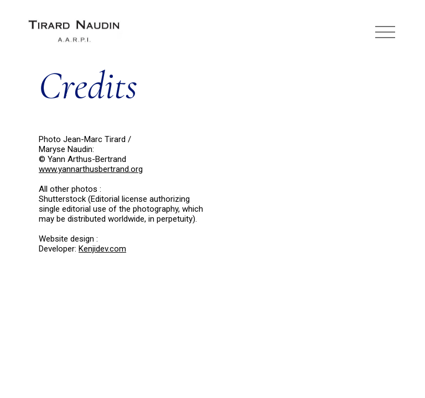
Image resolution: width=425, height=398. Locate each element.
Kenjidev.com (102, 249)
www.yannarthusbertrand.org (91, 169)
